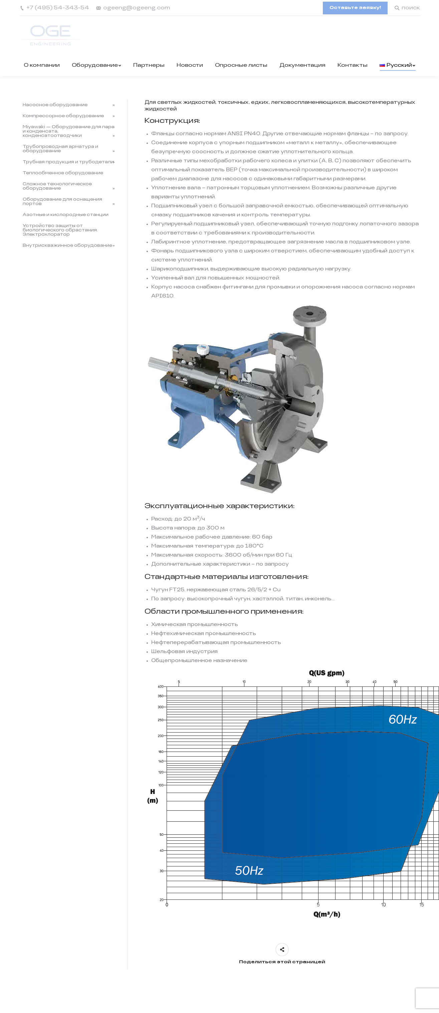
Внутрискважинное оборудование (67, 245)
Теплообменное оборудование (63, 173)
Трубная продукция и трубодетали (68, 162)
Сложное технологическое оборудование (57, 186)
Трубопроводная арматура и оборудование (60, 149)
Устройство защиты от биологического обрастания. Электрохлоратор (60, 230)
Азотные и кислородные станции (65, 215)
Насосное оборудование (55, 105)
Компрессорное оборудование (63, 116)
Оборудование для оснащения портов (62, 201)
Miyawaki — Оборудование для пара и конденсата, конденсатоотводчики (69, 131)
